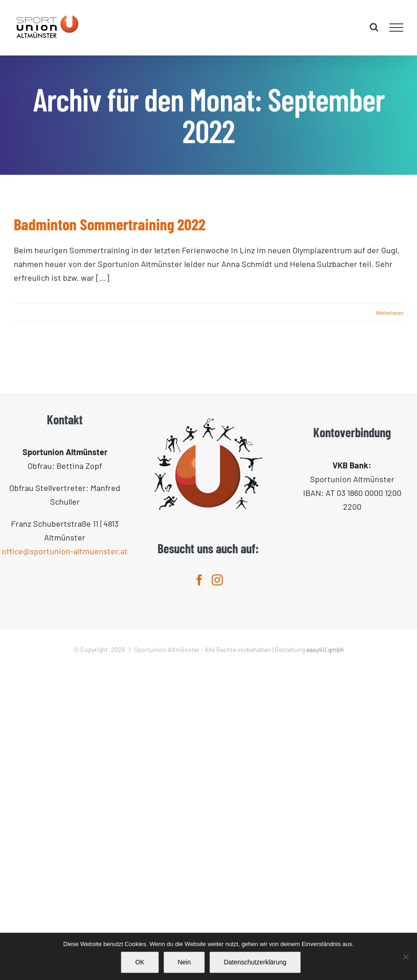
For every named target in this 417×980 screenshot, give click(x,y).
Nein (184, 962)
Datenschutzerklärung (255, 962)
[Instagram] (217, 579)
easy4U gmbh (325, 649)
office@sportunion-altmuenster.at (65, 551)
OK (139, 962)
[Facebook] (199, 579)
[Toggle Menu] (396, 27)
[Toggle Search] (374, 27)
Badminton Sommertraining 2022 (109, 224)
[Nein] (405, 956)
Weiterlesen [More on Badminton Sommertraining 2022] (389, 312)
